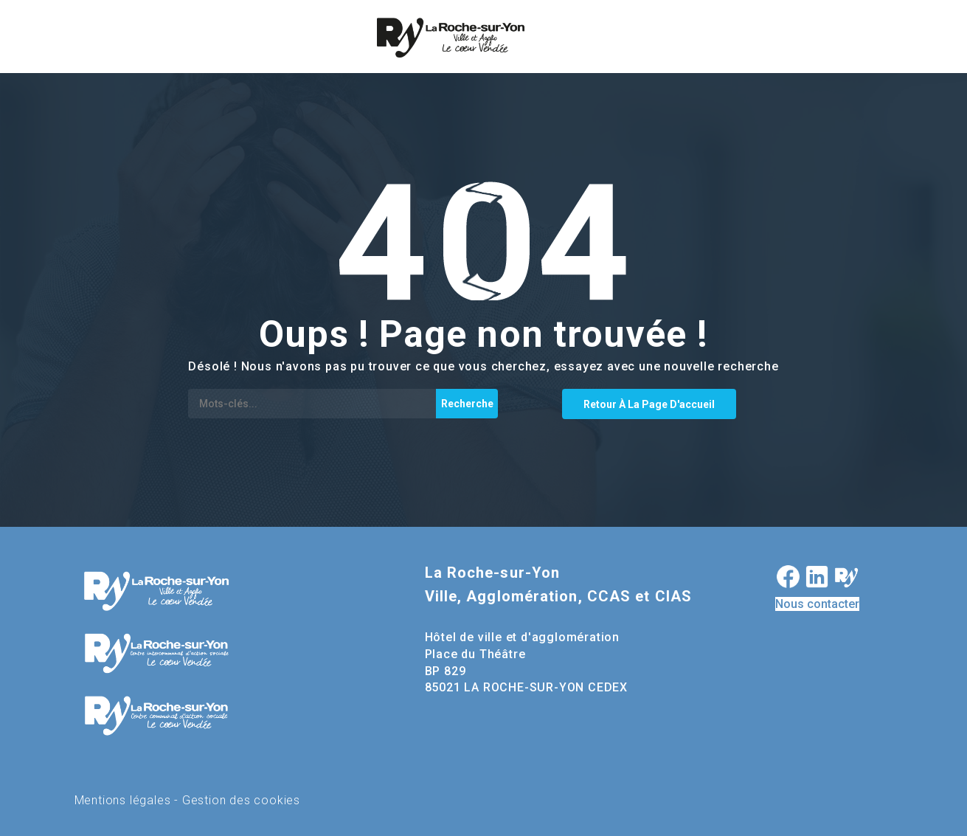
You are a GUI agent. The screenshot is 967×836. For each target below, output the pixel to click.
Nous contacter (817, 604)
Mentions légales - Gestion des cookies (187, 800)
